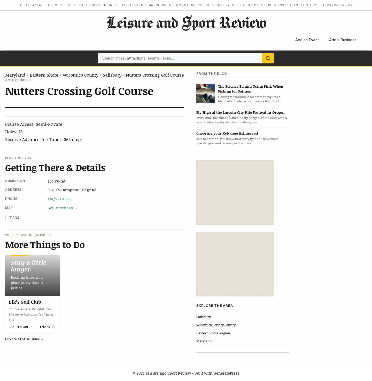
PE (270, 5)
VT (316, 5)
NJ (213, 5)
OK (256, 5)
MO (178, 5)
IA (110, 5)
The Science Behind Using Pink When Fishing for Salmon (250, 89)
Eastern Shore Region (213, 333)
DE (69, 5)
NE (193, 5)
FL (75, 5)
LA (130, 5)
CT (62, 5)
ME (136, 5)
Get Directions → (63, 208)
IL (99, 5)
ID (93, 5)
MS (171, 5)
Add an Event (307, 39)
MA (151, 5)
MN (164, 5)
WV (336, 5)
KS (117, 5)
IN (105, 5)
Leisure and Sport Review (186, 22)
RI (275, 5)
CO (54, 5)
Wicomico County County (216, 324)
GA (81, 5)
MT (186, 5)
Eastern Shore (44, 75)
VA (322, 5)
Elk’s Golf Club (25, 302)
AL (21, 5)
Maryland (15, 75)
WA (329, 5)
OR (263, 5)
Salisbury (112, 75)
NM (220, 5)
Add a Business (343, 39)
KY (123, 5)
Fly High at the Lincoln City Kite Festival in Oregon (240, 112)
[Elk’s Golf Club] (32, 275)
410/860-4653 (59, 199)
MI (157, 5)
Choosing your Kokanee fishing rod (227, 133)
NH (207, 5)
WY (350, 5)
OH (248, 5)
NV (200, 5)
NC (234, 5)
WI (343, 5)
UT (309, 5)
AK (28, 5)
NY (228, 5)
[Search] (268, 58)
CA (47, 5)
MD (143, 5)
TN (296, 5)
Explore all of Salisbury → (24, 339)
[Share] (47, 327)
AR (41, 5)
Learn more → (21, 327)
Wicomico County (80, 75)
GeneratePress (226, 373)
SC (282, 5)
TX (302, 5)
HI (88, 5)
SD (289, 5)
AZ (34, 5)
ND (241, 5)
